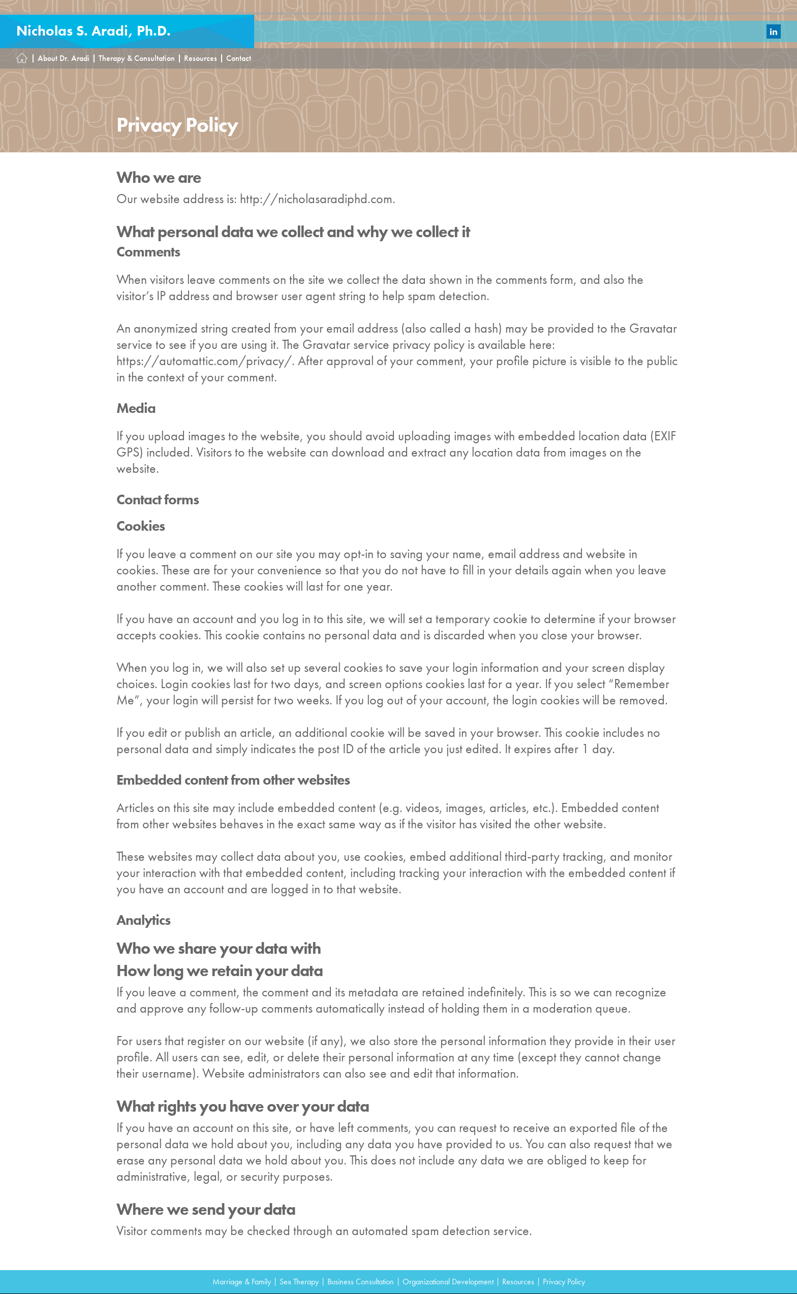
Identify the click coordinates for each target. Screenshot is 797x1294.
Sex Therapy (299, 1282)
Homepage (25, 58)
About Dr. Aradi (63, 58)
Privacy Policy (564, 1282)
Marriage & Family (241, 1282)
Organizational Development (448, 1282)
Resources (200, 58)
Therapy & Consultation (137, 58)
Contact (238, 58)
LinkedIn (774, 31)
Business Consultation (360, 1282)
